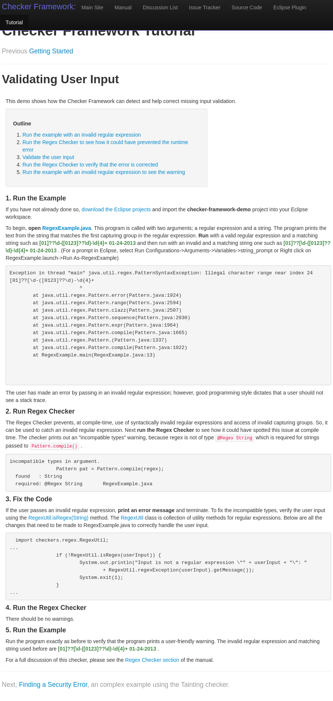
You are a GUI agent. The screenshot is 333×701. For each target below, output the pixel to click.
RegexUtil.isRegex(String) (58, 518)
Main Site (92, 7)
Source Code (247, 7)
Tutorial (14, 22)
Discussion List (160, 7)
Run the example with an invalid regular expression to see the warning (103, 172)
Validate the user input (48, 157)
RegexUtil (132, 518)
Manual (123, 7)
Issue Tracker (205, 7)
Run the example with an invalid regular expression (81, 135)
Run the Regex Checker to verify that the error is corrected (90, 165)
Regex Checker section (152, 660)
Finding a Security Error (53, 684)
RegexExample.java (66, 228)
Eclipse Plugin (289, 7)
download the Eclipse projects (116, 209)
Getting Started (51, 51)
